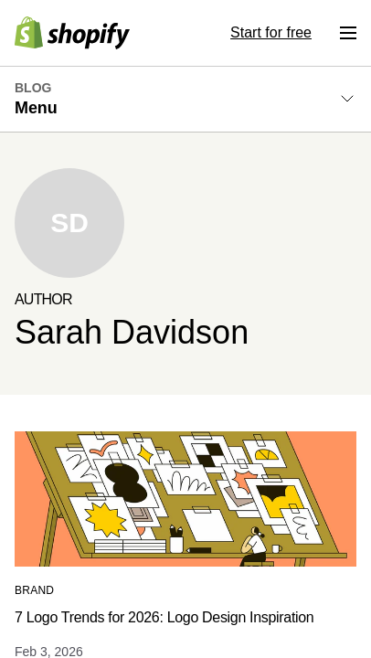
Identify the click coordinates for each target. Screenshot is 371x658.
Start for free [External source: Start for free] (271, 32)
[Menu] (348, 33)
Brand (34, 590)
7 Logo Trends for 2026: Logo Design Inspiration (164, 617)
